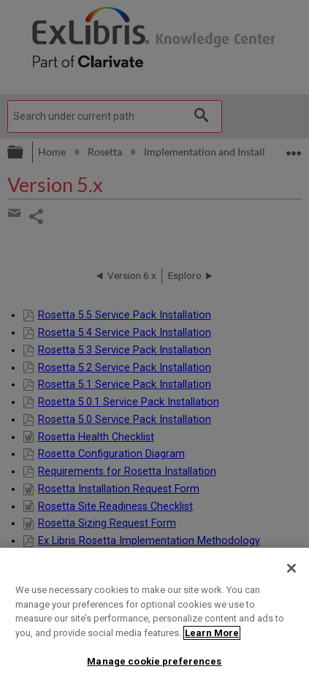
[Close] (291, 568)
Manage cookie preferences (154, 661)
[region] (154, 618)
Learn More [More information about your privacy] (212, 632)
